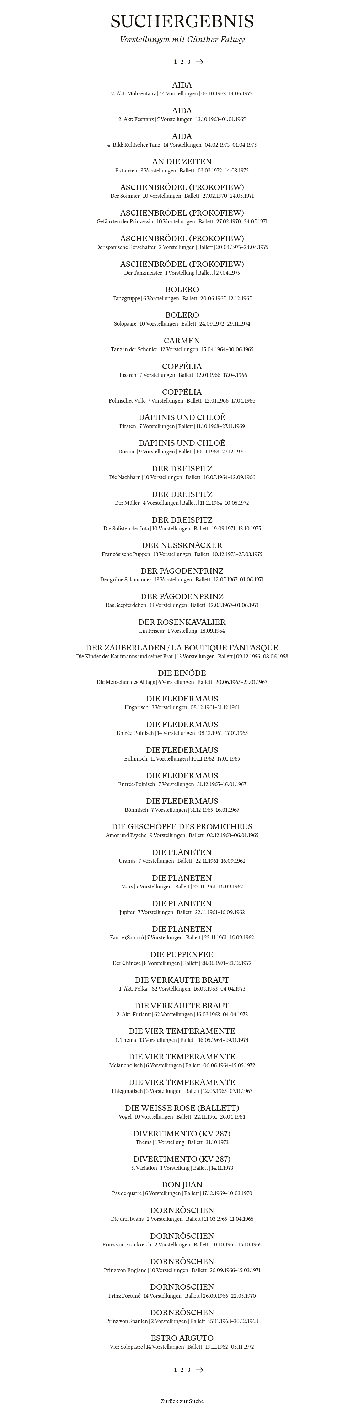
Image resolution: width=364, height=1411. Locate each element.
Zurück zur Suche (182, 1401)
